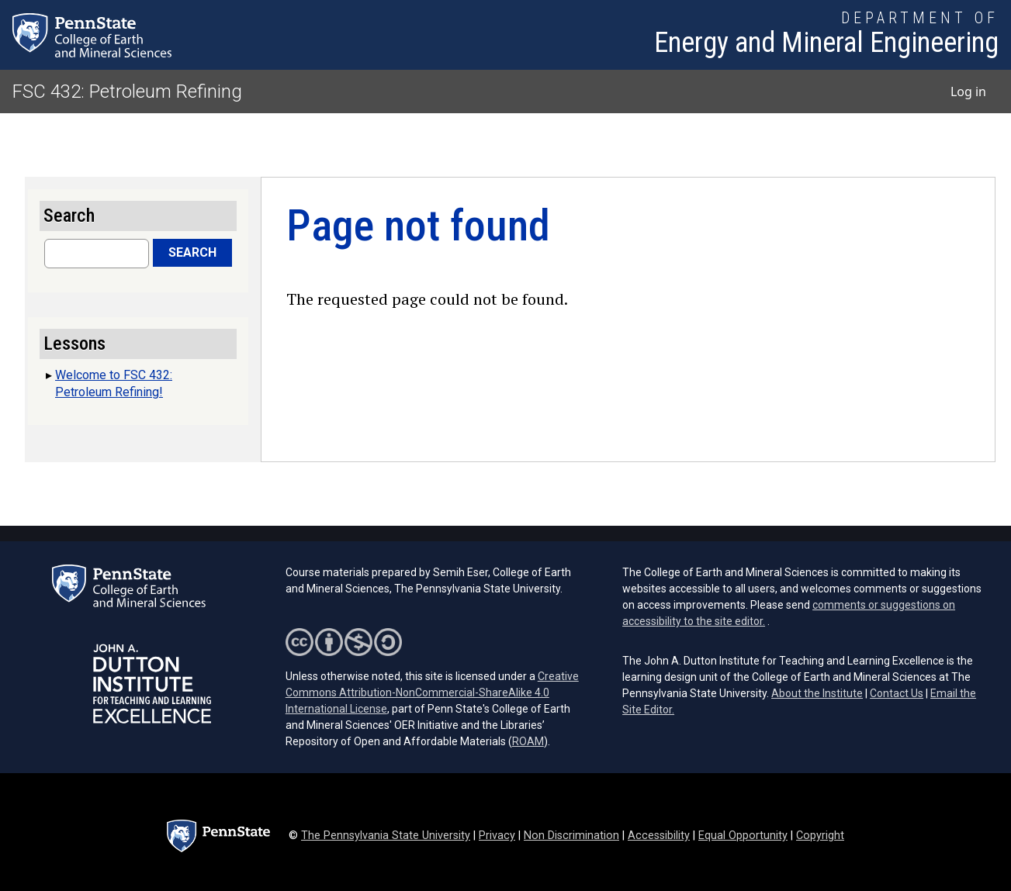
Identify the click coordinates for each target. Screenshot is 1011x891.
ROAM (528, 741)
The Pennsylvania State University (385, 835)
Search (192, 252)
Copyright (820, 835)
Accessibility (659, 835)
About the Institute (817, 693)
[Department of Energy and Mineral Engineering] (826, 35)
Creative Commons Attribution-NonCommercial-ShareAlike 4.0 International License (432, 692)
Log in (968, 91)
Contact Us (896, 693)
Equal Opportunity (743, 835)
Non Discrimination (571, 835)
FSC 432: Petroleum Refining (127, 91)
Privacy (497, 835)
